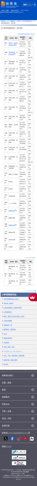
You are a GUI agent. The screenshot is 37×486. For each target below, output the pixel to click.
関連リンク (6, 446)
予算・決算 (6, 411)
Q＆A (5, 334)
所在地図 (26, 471)
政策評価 (5, 426)
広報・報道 (6, 382)
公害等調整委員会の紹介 (11, 299)
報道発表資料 (8, 338)
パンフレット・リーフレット (13, 351)
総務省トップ (5, 21)
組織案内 (12, 21)
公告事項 (6, 342)
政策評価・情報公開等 (10, 360)
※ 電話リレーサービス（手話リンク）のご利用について (18, 475)
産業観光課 (13, 225)
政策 (4, 390)
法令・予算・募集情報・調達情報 (14, 355)
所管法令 (5, 404)
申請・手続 (6, 418)
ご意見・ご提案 (5, 10)
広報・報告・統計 (9, 347)
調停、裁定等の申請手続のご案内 (14, 316)
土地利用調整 (8, 320)
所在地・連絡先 (8, 303)
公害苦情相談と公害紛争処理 (13, 307)
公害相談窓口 (8, 312)
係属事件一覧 (8, 325)
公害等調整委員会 (27, 21)
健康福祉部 (13, 210)
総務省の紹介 (7, 375)
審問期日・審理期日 (10, 329)
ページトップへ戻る (30, 257)
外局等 (19, 21)
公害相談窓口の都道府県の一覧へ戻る (26, 33)
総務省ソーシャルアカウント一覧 (16, 433)
